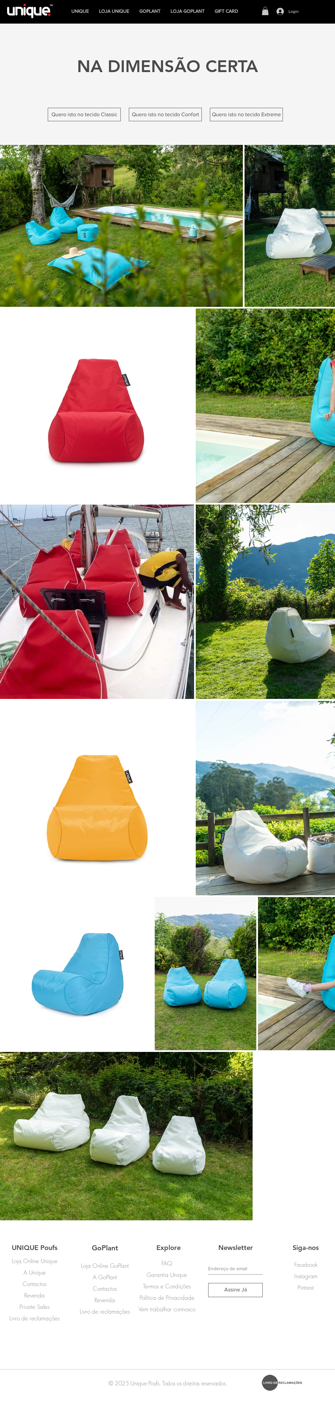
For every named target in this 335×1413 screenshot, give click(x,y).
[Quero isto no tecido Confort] (165, 114)
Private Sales (34, 1307)
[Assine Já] (235, 1290)
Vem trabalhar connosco (167, 1309)
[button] (265, 11)
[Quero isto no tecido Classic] (84, 114)
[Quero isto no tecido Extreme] (246, 114)
